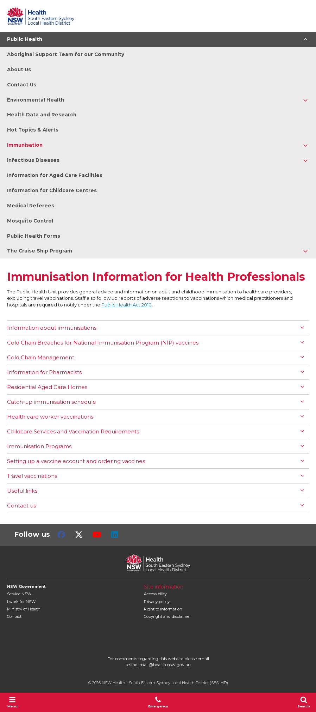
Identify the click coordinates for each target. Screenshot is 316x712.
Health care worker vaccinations (50, 416)
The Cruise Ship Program (39, 251)
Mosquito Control (30, 221)
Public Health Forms (33, 236)
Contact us (21, 505)
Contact (14, 616)
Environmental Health (35, 100)
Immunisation (25, 145)
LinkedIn (114, 534)
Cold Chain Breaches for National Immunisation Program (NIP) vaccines (102, 342)
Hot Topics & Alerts (32, 130)
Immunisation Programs (39, 446)
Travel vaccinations (32, 476)
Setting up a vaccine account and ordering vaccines (76, 461)
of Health (23, 609)
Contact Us (21, 84)
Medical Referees (30, 205)
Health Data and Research (41, 114)
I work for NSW (21, 601)
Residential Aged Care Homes (47, 387)
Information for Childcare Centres (52, 190)
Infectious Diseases (33, 160)
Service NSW (19, 593)
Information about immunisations (51, 327)
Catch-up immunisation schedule (51, 401)
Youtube (97, 534)
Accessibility (155, 593)
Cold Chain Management (40, 357)
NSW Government (26, 586)
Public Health (24, 39)
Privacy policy (157, 601)
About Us (19, 69)
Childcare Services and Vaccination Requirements (73, 431)
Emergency (158, 702)
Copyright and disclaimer (167, 616)
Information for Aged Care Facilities (54, 175)
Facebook (61, 534)
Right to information (163, 609)
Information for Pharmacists (44, 372)
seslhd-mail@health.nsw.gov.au (158, 664)
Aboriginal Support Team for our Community (65, 54)
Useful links (22, 490)
